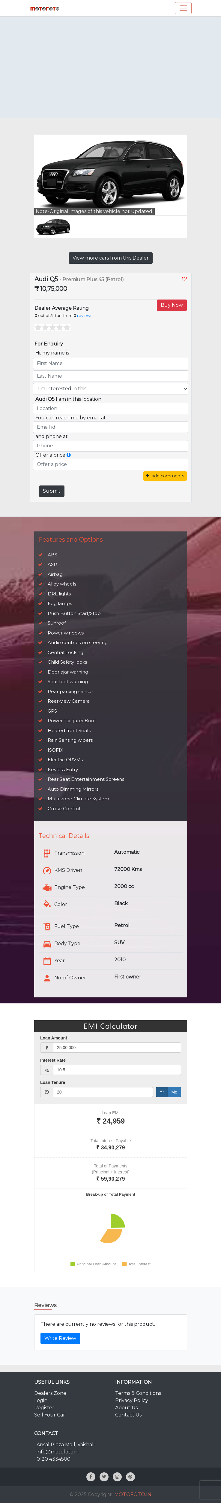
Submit (52, 491)
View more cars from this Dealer (111, 258)
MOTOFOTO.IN (132, 1494)
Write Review (60, 1338)
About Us (126, 1407)
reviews (84, 315)
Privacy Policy (131, 1400)
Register (44, 1407)
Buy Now (172, 305)
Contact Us (128, 1415)
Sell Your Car (49, 1415)
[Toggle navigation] (183, 8)
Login (40, 1400)
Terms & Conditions (138, 1393)
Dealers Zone (50, 1393)
